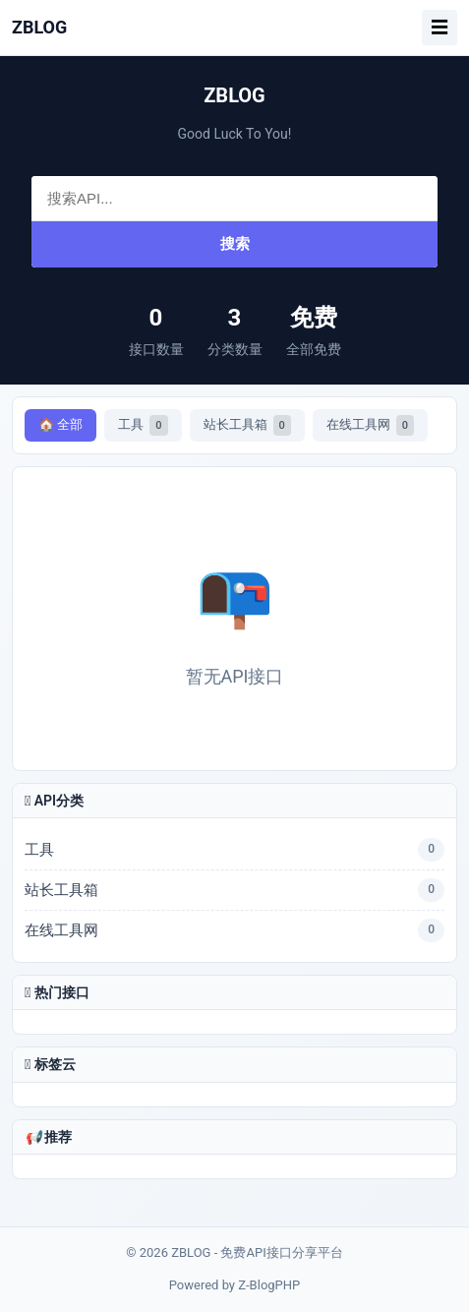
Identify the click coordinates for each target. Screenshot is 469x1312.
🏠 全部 (60, 424)
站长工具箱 (247, 426)
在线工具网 (370, 426)
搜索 (235, 243)
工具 (142, 426)
